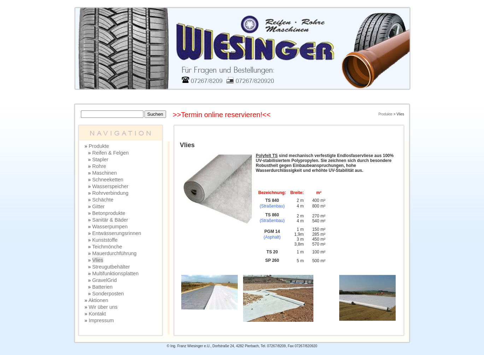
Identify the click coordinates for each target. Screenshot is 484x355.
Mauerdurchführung (114, 253)
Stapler (100, 159)
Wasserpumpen (110, 226)
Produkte (385, 114)
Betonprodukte (108, 213)
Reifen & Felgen (110, 153)
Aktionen (98, 300)
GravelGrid (104, 280)
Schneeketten (107, 179)
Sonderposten (108, 293)
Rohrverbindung (110, 193)
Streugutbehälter (111, 267)
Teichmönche (107, 246)
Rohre (99, 166)
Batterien (102, 287)
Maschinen (104, 173)
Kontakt (97, 314)
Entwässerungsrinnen (116, 233)
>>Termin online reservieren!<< (222, 115)
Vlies (97, 260)
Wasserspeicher (110, 186)
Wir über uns (103, 307)
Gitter (98, 206)
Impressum (101, 320)
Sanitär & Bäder (110, 220)
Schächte (102, 200)
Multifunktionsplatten (115, 273)
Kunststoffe (105, 240)
